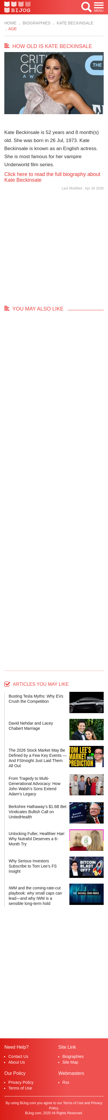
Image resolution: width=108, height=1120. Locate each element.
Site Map (70, 1062)
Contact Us (18, 1056)
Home (10, 23)
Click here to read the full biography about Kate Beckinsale (52, 177)
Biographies (36, 23)
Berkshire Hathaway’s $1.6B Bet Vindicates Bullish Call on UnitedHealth (38, 811)
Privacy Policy (20, 1082)
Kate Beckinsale (74, 23)
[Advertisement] (54, 251)
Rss (65, 1082)
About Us (16, 1062)
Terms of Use (20, 1088)
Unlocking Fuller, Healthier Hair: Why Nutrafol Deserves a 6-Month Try (37, 838)
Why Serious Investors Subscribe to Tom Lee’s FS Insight (33, 866)
